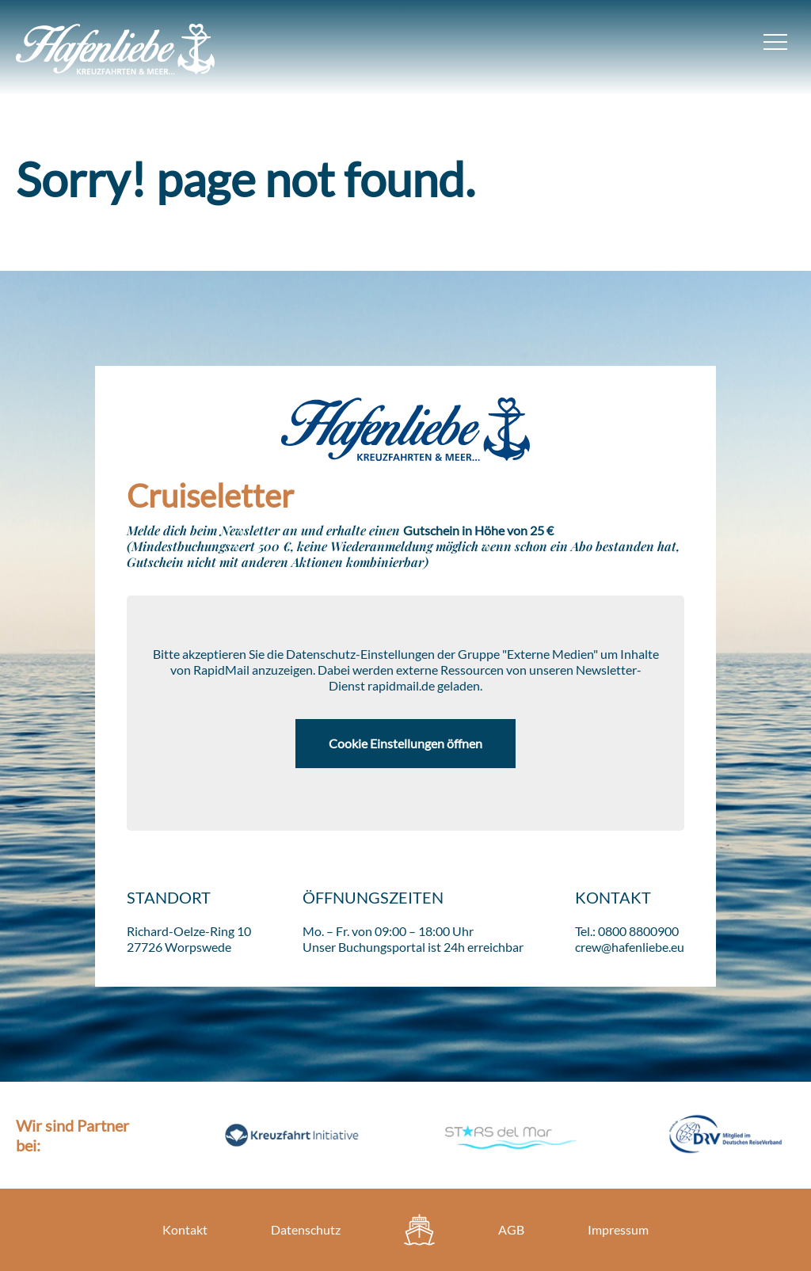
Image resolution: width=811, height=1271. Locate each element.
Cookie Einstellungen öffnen (405, 743)
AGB (511, 1229)
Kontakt (185, 1229)
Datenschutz (306, 1229)
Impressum (618, 1229)
